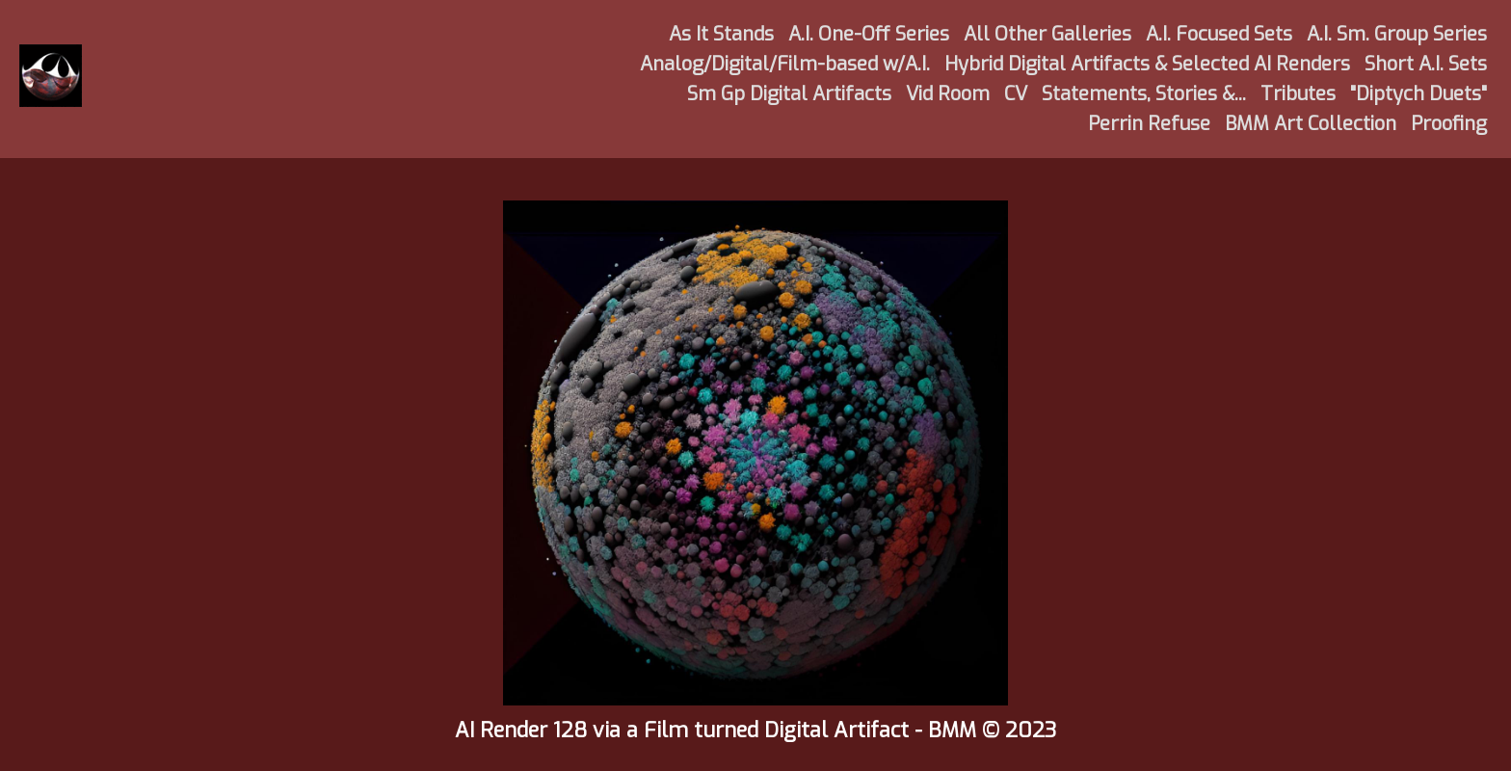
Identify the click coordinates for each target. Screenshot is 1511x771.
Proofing (1449, 124)
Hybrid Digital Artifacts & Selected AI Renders (1147, 64)
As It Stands (721, 34)
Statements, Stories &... (1144, 94)
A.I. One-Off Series (868, 34)
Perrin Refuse (1149, 124)
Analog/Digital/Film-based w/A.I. (785, 64)
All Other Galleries (1047, 34)
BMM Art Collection (1310, 124)
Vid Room (948, 94)
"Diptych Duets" (1418, 94)
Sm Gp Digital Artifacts (789, 94)
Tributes (1298, 94)
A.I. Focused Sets (1219, 34)
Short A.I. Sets (1426, 64)
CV (1015, 94)
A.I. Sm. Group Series (1397, 34)
